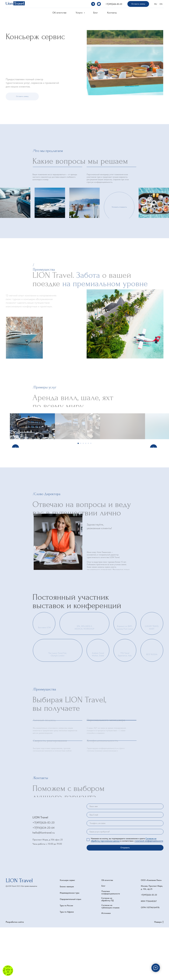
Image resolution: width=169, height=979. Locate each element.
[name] (125, 858)
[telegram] (93, 4)
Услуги (79, 12)
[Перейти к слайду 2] (80, 495)
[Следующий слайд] (153, 452)
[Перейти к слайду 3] (83, 495)
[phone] (125, 875)
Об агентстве (59, 12)
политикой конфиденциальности (149, 892)
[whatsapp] (99, 4)
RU (155, 4)
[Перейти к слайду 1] (78, 495)
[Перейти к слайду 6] (90, 495)
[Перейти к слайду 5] (88, 495)
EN (161, 4)
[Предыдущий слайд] (15, 452)
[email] (125, 866)
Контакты (112, 12)
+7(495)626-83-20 (113, 4)
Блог (95, 12)
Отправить (125, 899)
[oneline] (125, 883)
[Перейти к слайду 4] (85, 495)
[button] (138, 4)
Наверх (158, 973)
